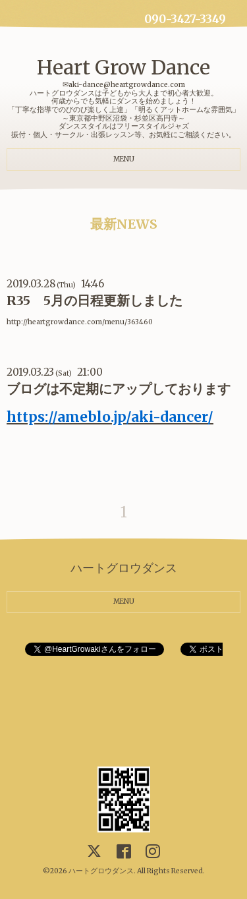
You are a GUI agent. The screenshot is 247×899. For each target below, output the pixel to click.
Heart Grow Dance (123, 67)
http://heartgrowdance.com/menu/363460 (80, 322)
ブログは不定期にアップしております (119, 389)
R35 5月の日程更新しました (94, 300)
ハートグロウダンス (101, 871)
